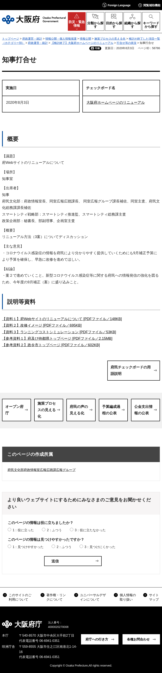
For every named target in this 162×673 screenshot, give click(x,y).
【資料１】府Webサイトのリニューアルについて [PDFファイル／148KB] (62, 319)
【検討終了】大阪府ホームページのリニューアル (82, 42)
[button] (116, 5)
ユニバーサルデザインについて (93, 597)
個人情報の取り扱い (128, 597)
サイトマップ (154, 597)
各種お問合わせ (138, 639)
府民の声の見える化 (79, 410)
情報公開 (85, 38)
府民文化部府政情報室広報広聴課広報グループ (41, 470)
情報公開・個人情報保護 (61, 38)
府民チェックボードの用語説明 (131, 370)
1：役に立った (23, 530)
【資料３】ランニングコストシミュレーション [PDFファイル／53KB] (59, 332)
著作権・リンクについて (56, 597)
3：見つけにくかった (99, 547)
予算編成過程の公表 (111, 410)
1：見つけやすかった (28, 547)
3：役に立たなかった (90, 530)
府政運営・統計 (32, 38)
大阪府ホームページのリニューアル (115, 103)
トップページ (10, 38)
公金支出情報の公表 (143, 410)
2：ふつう (54, 530)
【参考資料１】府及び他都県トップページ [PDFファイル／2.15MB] (57, 338)
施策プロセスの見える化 (110, 38)
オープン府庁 (14, 410)
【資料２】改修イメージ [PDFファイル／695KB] (42, 325)
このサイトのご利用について (20, 597)
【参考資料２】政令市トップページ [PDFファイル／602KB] (51, 345)
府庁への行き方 (96, 639)
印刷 (97, 48)
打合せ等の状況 (126, 42)
